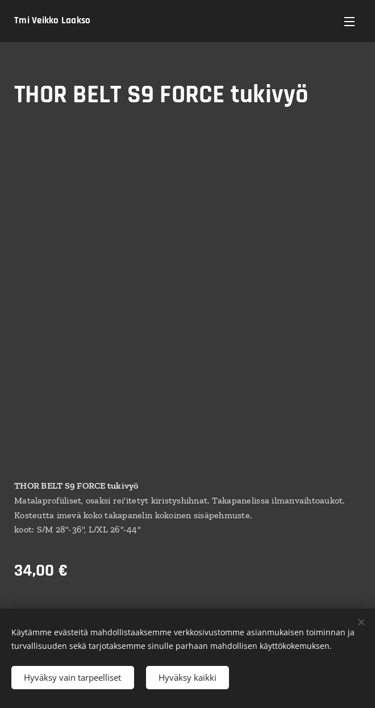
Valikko (349, 21)
